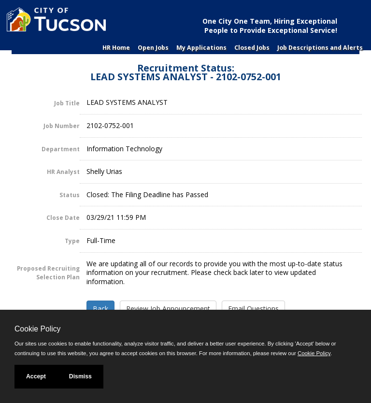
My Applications (201, 47)
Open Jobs (153, 47)
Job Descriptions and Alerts (320, 47)
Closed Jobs (252, 47)
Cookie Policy (37, 329)
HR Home (116, 47)
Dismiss (80, 376)
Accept (36, 376)
